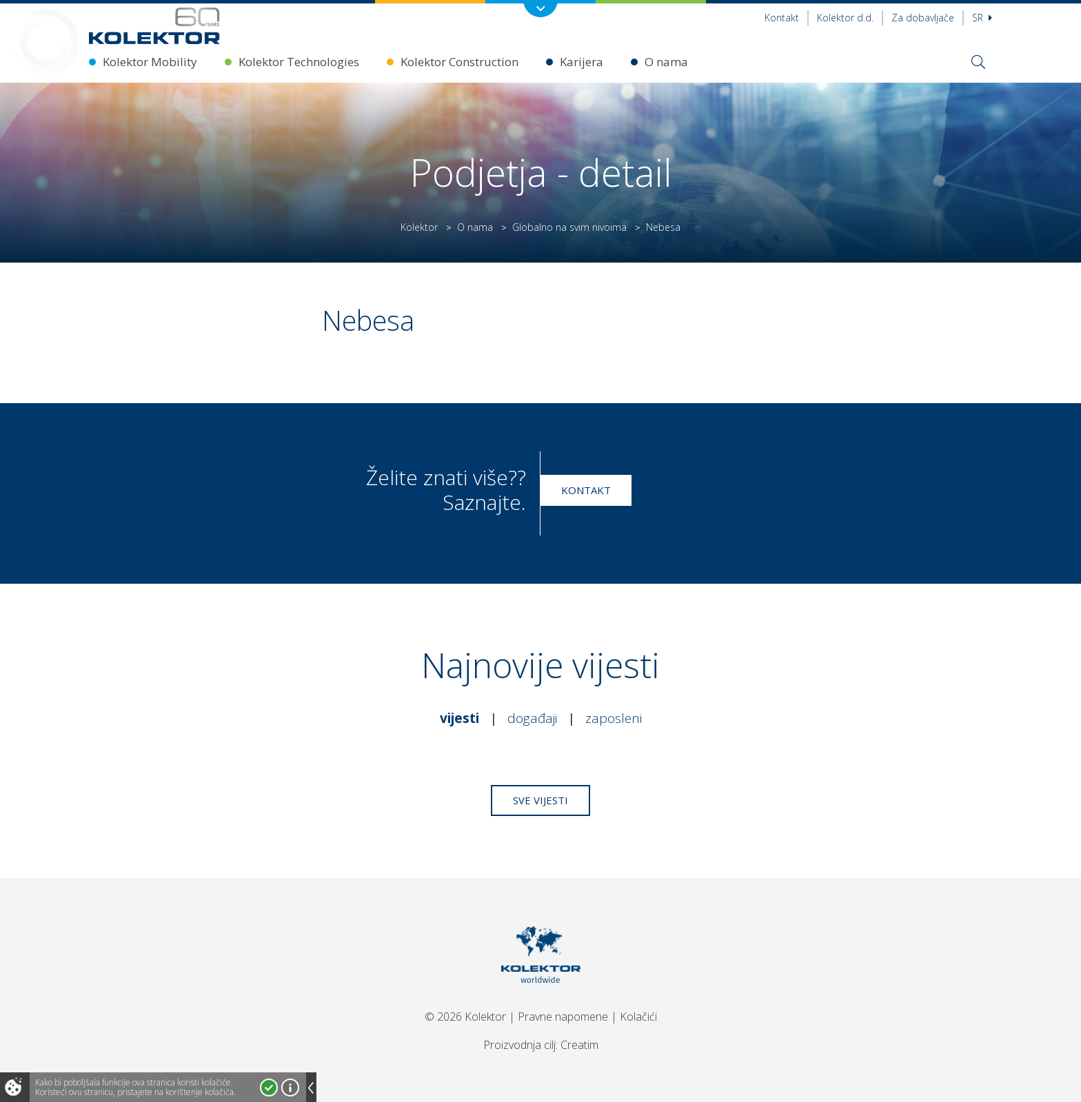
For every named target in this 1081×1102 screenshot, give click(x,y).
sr (982, 17)
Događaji (532, 718)
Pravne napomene (563, 1016)
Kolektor (419, 227)
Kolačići (638, 1016)
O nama (666, 62)
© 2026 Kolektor (465, 1016)
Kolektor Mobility (150, 62)
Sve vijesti (540, 800)
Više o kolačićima (290, 1087)
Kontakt (782, 17)
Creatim (579, 1044)
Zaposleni (613, 718)
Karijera (581, 62)
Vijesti (459, 718)
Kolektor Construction (459, 62)
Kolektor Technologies (299, 62)
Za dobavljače (922, 17)
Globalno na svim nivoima (569, 227)
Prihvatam (269, 1087)
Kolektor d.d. (845, 17)
